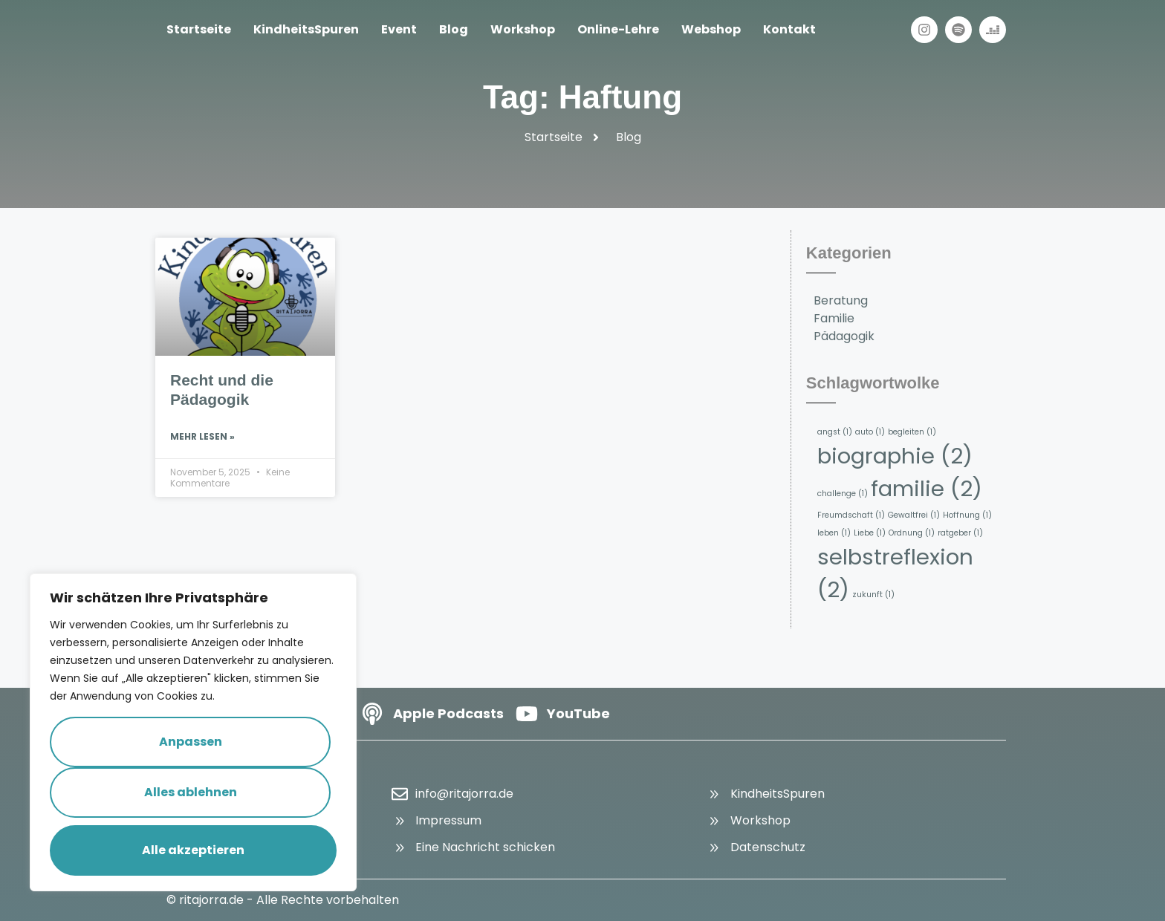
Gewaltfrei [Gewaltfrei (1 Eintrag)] (914, 515)
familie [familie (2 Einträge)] (926, 488)
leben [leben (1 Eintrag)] (834, 532)
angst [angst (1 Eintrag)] (834, 431)
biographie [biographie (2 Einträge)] (895, 455)
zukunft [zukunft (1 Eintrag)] (873, 594)
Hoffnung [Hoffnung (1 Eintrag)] (967, 515)
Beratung (841, 300)
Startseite (198, 29)
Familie (834, 318)
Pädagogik (844, 336)
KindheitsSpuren (306, 29)
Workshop (522, 29)
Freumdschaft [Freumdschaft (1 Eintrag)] (851, 515)
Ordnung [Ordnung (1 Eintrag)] (912, 532)
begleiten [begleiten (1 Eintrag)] (912, 431)
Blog (453, 29)
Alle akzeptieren (193, 850)
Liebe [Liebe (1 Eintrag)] (870, 532)
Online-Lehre (618, 29)
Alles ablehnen (190, 792)
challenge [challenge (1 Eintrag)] (842, 493)
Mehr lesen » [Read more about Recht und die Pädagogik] (202, 436)
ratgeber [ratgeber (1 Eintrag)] (960, 532)
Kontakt (789, 29)
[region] (193, 732)
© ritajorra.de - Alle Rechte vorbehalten (282, 899)
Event (399, 29)
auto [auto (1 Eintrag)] (870, 431)
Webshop (711, 29)
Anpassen (190, 741)
